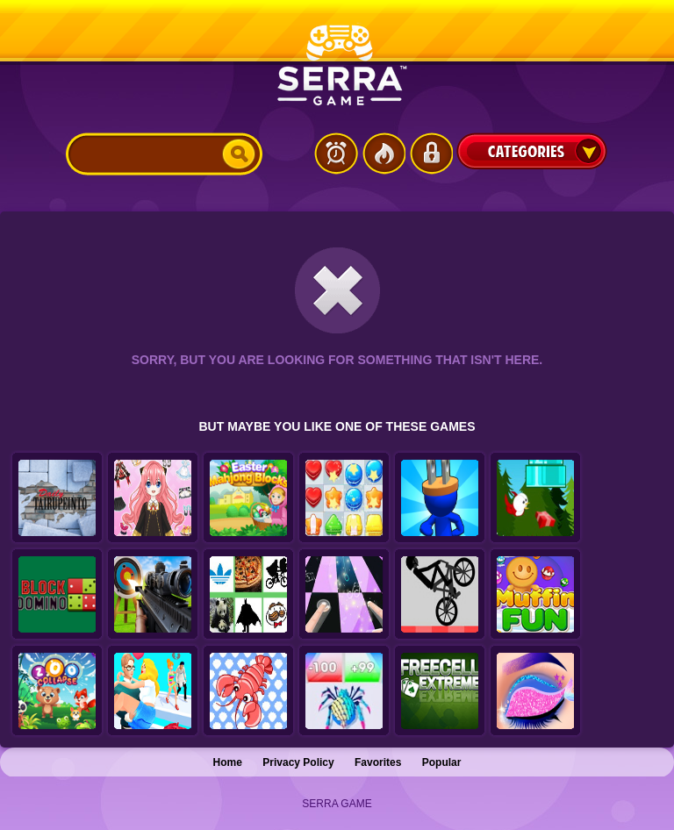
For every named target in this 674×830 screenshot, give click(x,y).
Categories (531, 150)
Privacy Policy (297, 762)
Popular (442, 762)
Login (431, 153)
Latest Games (336, 153)
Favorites (378, 762)
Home (227, 762)
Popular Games (383, 153)
